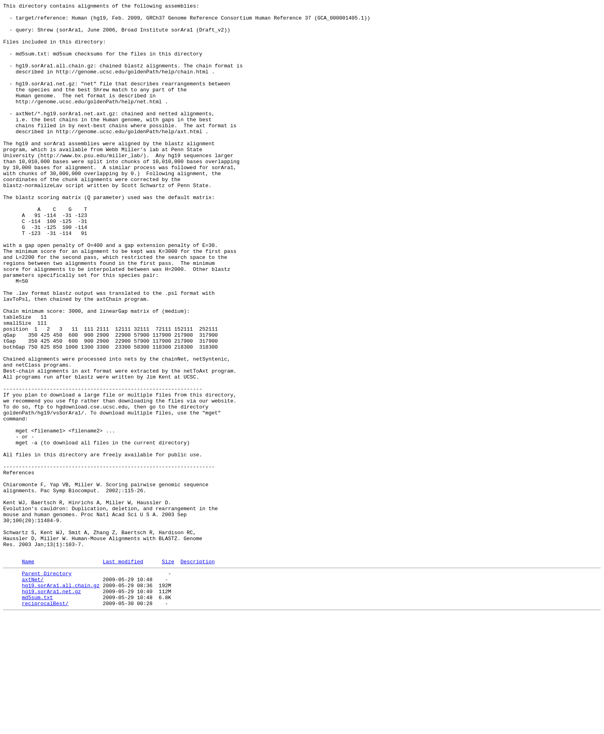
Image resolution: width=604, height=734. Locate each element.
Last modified (123, 672)
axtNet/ (33, 693)
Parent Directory (47, 685)
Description (198, 672)
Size (168, 672)
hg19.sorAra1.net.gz (51, 707)
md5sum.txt (37, 714)
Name (28, 672)
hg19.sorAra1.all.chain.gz (61, 700)
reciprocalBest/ (45, 721)
